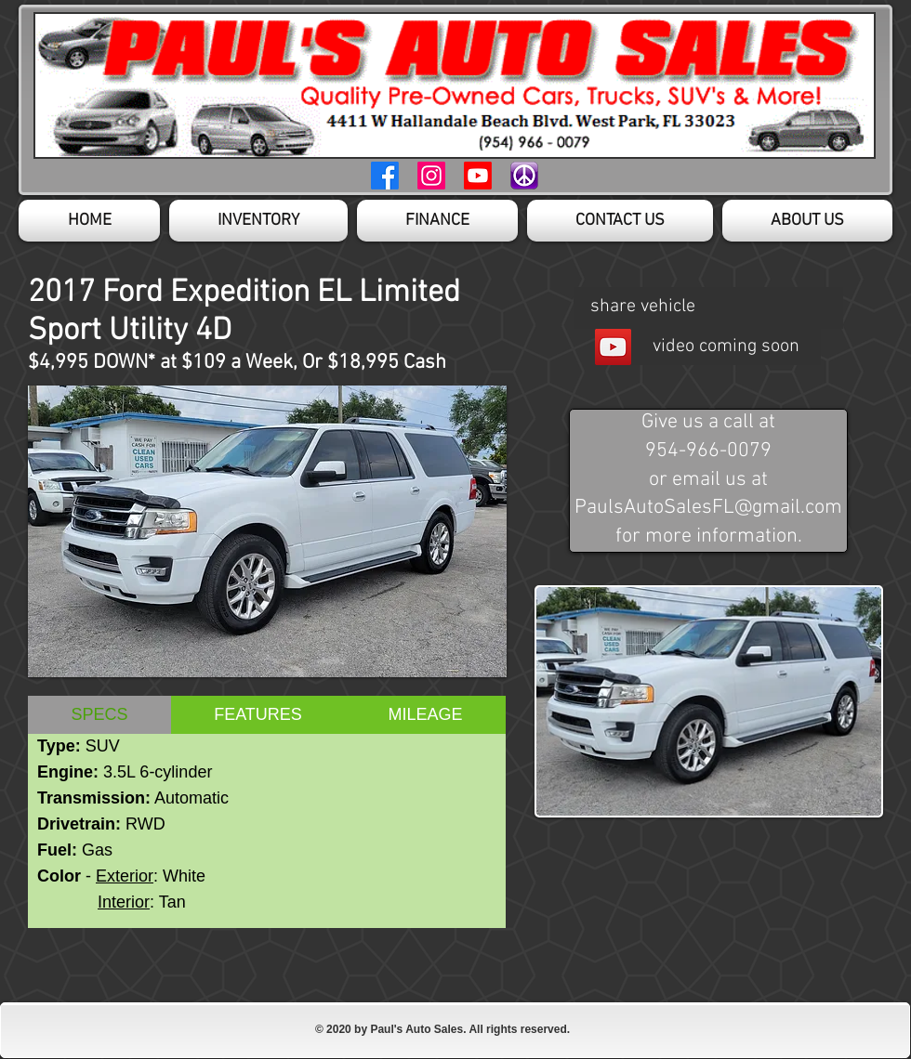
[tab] (99, 715)
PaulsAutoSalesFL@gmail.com (708, 507)
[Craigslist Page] (524, 176)
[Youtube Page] (478, 176)
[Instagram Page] (431, 176)
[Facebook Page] (385, 176)
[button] (267, 531)
